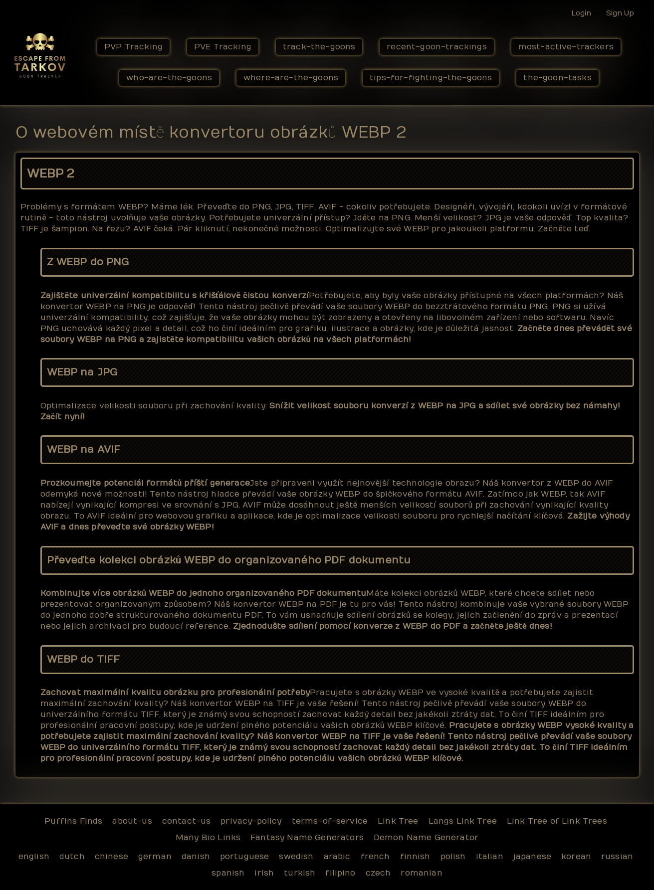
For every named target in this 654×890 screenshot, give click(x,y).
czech (378, 873)
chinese (111, 856)
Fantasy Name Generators (307, 837)
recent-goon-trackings (436, 46)
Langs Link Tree (463, 821)
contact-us (186, 821)
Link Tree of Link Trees (557, 821)
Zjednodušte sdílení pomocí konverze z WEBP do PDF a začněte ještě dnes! (392, 626)
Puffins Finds (73, 821)
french (375, 856)
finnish (415, 856)
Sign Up (620, 13)
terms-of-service (330, 821)
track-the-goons (319, 46)
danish (196, 856)
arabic (337, 856)
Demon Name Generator (426, 837)
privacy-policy (250, 821)
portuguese (244, 856)
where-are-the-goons (290, 77)
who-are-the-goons (169, 77)
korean (576, 856)
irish (264, 873)
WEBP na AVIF (84, 449)
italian (489, 856)
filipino (340, 873)
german (155, 856)
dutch (72, 856)
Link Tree (398, 821)
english (33, 856)
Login (581, 13)
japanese (532, 856)
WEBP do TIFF (83, 659)
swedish (296, 856)
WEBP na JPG (82, 372)
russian (617, 856)
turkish (299, 873)
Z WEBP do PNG (88, 262)
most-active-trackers (566, 46)
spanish (228, 873)
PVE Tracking (222, 46)
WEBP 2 (50, 173)
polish (453, 856)
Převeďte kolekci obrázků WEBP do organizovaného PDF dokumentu (229, 560)
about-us (132, 821)
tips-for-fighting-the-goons (431, 77)
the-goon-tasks (557, 77)
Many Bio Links (208, 837)
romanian (421, 873)
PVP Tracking (133, 46)
